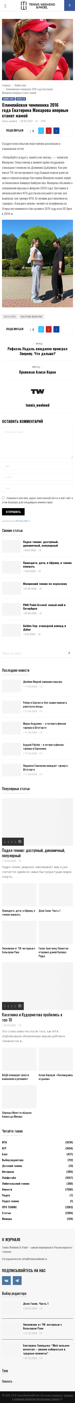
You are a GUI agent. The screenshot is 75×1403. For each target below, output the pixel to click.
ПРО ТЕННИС (9, 1207)
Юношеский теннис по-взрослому (45, 583)
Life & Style (10, 316)
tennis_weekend (9, 121)
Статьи (6, 1213)
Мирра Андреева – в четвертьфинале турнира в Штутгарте (44, 725)
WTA (4, 1142)
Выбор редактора (12, 1160)
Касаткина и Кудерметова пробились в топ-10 (32, 1017)
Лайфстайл (8, 98)
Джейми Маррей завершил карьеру (42, 681)
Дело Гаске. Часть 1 (49, 910)
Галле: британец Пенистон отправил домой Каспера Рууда (53, 952)
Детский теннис (12, 1166)
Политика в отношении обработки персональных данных (42, 1397)
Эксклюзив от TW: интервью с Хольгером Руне (18, 950)
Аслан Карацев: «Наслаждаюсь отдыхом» (56, 1077)
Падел (6, 1195)
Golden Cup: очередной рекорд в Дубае (44, 627)
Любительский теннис (16, 1183)
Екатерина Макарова (31, 316)
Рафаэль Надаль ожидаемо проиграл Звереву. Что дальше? (37, 351)
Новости (21, 98)
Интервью (8, 1171)
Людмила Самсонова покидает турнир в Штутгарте (45, 767)
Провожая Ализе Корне (37, 372)
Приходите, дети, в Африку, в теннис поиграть (47, 564)
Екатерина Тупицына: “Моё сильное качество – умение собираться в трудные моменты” (46, 1349)
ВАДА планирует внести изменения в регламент (15, 1077)
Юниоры (7, 1218)
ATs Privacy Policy (21, 520)
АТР (4, 1148)
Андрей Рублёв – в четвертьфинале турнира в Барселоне (43, 746)
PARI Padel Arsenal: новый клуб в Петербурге (44, 606)
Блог (5, 1154)
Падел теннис (10, 1201)
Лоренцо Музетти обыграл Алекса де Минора (16, 1114)
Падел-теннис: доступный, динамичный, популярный (40, 543)
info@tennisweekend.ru (34, 1259)
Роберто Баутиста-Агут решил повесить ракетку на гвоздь (45, 704)
